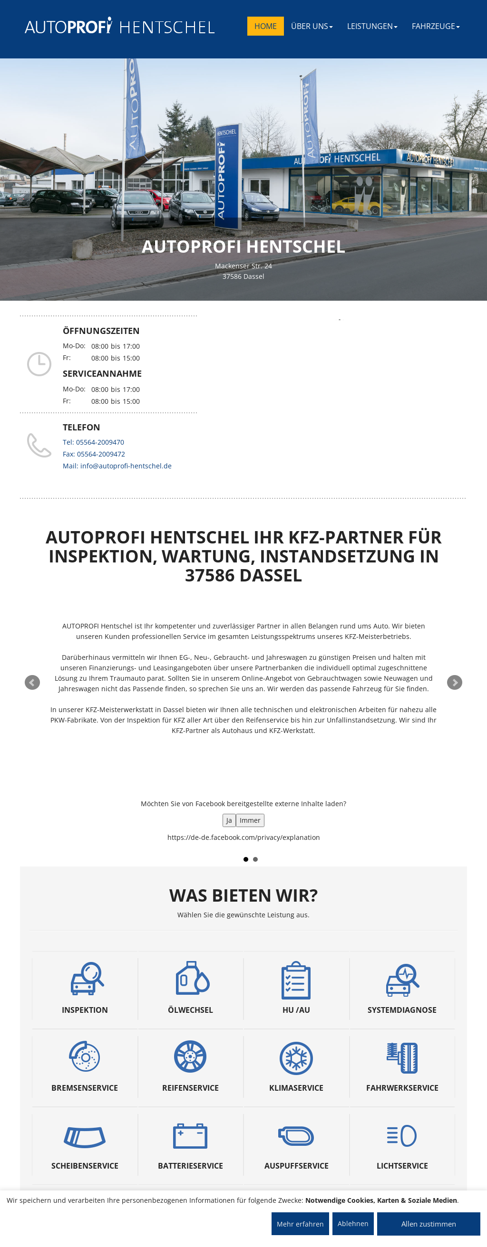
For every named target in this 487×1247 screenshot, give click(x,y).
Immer (250, 820)
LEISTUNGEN (372, 26)
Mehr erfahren (300, 1223)
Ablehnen (353, 1223)
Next (454, 682)
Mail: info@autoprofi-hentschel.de (117, 465)
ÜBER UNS (312, 26)
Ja (229, 820)
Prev (32, 682)
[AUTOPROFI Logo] (62, 25)
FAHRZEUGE (436, 26)
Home (265, 26)
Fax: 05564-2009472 (94, 453)
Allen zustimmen (428, 1223)
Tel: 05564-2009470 (93, 442)
